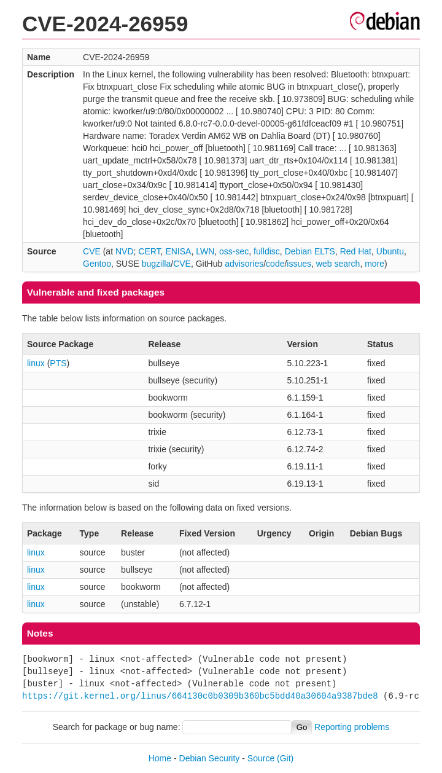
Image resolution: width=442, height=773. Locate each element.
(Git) (285, 758)
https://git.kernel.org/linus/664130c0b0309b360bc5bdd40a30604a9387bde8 (200, 696)
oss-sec (234, 251)
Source (260, 758)
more (374, 264)
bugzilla (156, 264)
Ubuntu (390, 251)
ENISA (178, 251)
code (275, 264)
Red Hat (355, 251)
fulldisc (267, 251)
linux (36, 363)
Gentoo (97, 264)
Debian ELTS (310, 251)
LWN (205, 251)
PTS (58, 363)
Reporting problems (351, 727)
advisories (244, 264)
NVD (124, 251)
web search (338, 264)
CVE (92, 251)
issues (299, 264)
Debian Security (209, 758)
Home (160, 758)
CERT (149, 251)
